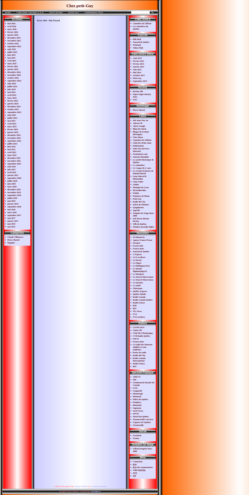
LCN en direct (139, 257)
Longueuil (137, 391)
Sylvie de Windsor (141, 204)
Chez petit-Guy (79, 5)
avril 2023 (11, 123)
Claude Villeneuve (15, 237)
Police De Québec (140, 399)
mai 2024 (11, 92)
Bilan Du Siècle (139, 129)
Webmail (137, 45)
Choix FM (137, 330)
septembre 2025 (14, 46)
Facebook (137, 435)
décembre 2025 (14, 38)
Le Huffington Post (141, 266)
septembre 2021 (14, 164)
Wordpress (96, 491)
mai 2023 (11, 121)
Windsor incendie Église (143, 227)
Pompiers (137, 402)
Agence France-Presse (142, 240)
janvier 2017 (12, 221)
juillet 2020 (12, 181)
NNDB (136, 193)
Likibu (136, 184)
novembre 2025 (14, 40)
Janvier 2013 (138, 67)
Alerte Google (139, 126)
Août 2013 (137, 58)
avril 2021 (11, 172)
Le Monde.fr (138, 274)
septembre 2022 (14, 141)
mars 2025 (12, 63)
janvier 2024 (12, 103)
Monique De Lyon (141, 187)
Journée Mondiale (141, 157)
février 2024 (12, 101)
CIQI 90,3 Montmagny (143, 333)
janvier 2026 (12, 35)
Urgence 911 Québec (142, 422)
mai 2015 (11, 226)
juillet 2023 (12, 118)
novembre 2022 (14, 138)
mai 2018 (11, 209)
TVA (135, 314)
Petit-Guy (73, 13)
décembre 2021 (14, 158)
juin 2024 (11, 89)
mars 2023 (12, 126)
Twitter (136, 438)
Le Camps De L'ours (142, 168)
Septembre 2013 (140, 81)
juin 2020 (11, 184)
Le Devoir (137, 260)
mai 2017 (11, 218)
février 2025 (12, 66)
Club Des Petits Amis (142, 143)
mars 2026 (12, 29)
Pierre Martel (13, 240)
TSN (135, 99)
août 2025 (11, 49)
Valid (139, 470)
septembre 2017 (14, 215)
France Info (138, 246)
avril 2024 (11, 95)
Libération (137, 288)
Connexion (137, 461)
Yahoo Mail (138, 48)
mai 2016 (11, 224)
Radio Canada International (139, 359)
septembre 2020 (14, 178)
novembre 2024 (14, 75)
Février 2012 (138, 61)
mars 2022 (12, 155)
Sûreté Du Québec (141, 416)
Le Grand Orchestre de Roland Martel (143, 172)
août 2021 (11, 166)
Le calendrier (139, 165)
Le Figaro (137, 263)
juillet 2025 (12, 52)
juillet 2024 (12, 86)
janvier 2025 (12, 69)
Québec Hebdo (139, 294)
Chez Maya (138, 137)
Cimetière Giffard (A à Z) (30, 13)
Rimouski (137, 405)
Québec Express (140, 291)
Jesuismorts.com (140, 154)
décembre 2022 (14, 135)
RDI (135, 305)
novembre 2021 (14, 161)
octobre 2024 (13, 78)
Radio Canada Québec (143, 300)
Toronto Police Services (143, 419)
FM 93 (136, 339)
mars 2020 (12, 186)
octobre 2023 (13, 109)
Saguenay (137, 408)
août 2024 (11, 83)
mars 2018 (12, 212)
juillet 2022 (12, 143)
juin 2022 (11, 146)
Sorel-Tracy (138, 411)
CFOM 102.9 (138, 327)
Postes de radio (139, 352)
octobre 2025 (13, 43)
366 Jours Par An (140, 120)
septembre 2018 (14, 206)
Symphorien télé (94, 13)
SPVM (136, 413)
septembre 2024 (14, 81)
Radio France (139, 302)
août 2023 (11, 115)
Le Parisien (138, 282)
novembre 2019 (14, 192)
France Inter (138, 248)
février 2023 (12, 129)
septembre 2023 (14, 112)
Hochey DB (138, 91)
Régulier (11, 243)
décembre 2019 (14, 189)
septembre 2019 (14, 195)
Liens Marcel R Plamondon (140, 177)
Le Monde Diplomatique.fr (140, 269)
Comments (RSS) (98, 486)
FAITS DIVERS (56, 13)
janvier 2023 (12, 132)
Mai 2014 (137, 72)
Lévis (135, 388)
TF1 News (137, 311)
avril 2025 (11, 60)
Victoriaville (138, 425)
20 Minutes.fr (139, 237)
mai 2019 (11, 201)
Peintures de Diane (141, 196)
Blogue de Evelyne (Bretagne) (141, 133)
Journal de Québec (141, 42)
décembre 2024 (14, 72)
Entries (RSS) (81, 486)
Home (8, 13)
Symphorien (138, 207)
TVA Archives (139, 317)
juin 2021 (11, 169)
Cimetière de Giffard (142, 23)
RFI (134, 308)
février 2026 (12, 32)
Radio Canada (139, 297)
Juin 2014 (137, 69)
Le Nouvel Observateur (143, 277)
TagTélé (136, 210)
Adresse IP (137, 123)
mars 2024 (12, 98)
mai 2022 (11, 149)
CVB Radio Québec (141, 336)
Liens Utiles (138, 181)
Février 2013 (138, 64)
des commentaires (143, 467)
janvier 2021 (12, 175)
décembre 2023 (14, 106)
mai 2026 (11, 23)
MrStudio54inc (139, 190)
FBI (134, 379)
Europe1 (136, 243)
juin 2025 (11, 55)
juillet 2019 (12, 198)
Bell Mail (137, 39)
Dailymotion (138, 146)
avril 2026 (11, 26)
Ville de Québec (140, 224)
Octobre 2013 (139, 75)
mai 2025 (11, 58)
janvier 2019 (12, 204)
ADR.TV (137, 377)
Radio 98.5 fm (139, 202)
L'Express (137, 254)
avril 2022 (11, 152)
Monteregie (138, 393)
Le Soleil (137, 285)
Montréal (137, 396)
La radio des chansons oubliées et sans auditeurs (142, 347)
